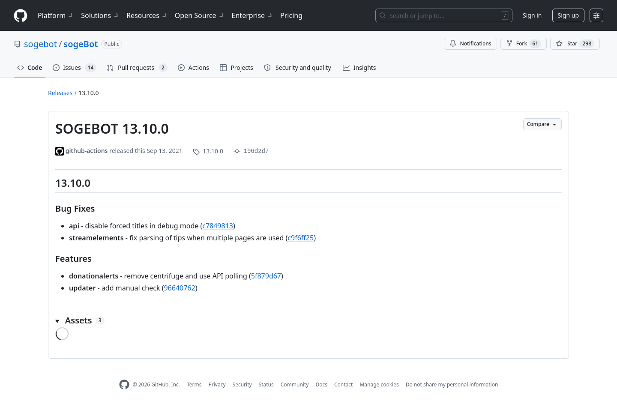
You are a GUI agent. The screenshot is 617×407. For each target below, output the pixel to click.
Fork (523, 43)
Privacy (217, 384)
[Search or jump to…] (444, 15)
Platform (56, 15)
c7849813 (217, 225)
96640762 (179, 288)
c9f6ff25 (301, 237)
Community (295, 384)
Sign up (568, 15)
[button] (308, 320)
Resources (147, 15)
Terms (194, 384)
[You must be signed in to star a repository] (575, 44)
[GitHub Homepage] (124, 384)
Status (266, 384)
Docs (321, 384)
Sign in (532, 15)
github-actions (87, 151)
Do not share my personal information (452, 384)
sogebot (40, 44)
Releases (60, 93)
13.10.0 (88, 93)
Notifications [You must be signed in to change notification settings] (470, 43)
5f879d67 (266, 276)
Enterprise (252, 15)
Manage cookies (378, 384)
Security (242, 384)
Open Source (200, 15)
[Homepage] (20, 16)
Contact (343, 384)
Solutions (100, 15)
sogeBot (80, 44)
